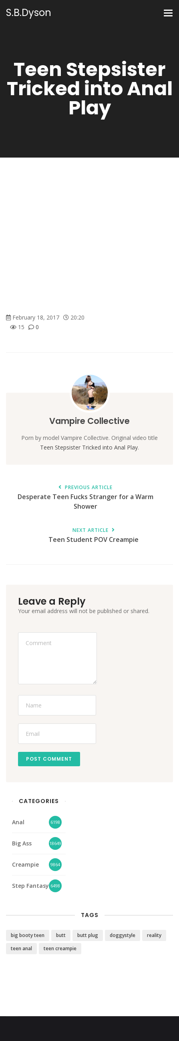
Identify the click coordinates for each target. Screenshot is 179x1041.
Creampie (25, 864)
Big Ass (22, 843)
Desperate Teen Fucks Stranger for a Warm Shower (85, 498)
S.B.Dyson (28, 13)
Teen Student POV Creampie (93, 535)
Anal (18, 822)
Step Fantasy (30, 885)
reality (154, 935)
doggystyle (122, 935)
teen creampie (60, 948)
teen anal (21, 948)
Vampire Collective (89, 421)
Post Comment (49, 758)
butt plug (87, 935)
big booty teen (27, 935)
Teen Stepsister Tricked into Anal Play (89, 447)
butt (61, 935)
